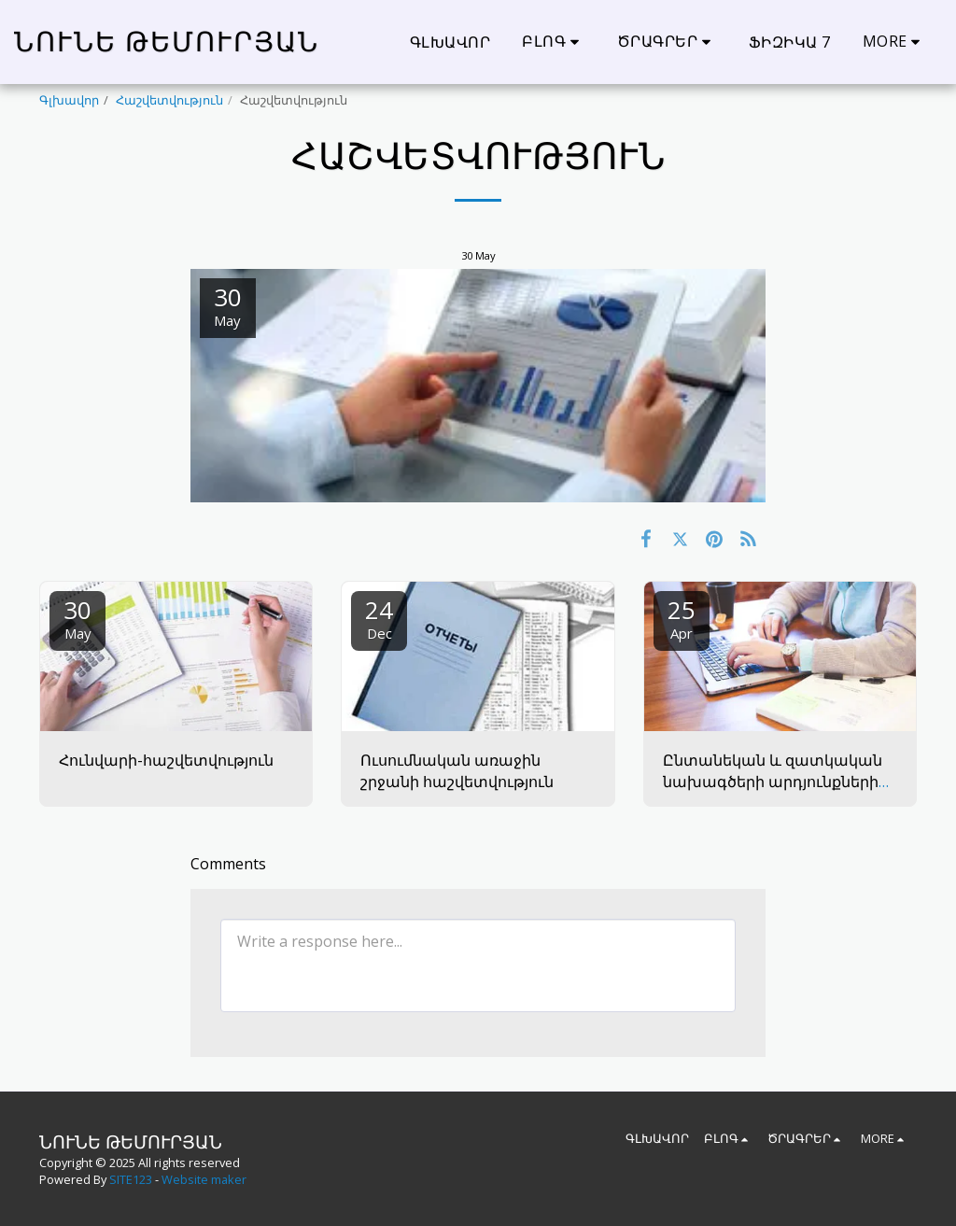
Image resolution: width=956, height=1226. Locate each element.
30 (77, 617)
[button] (553, 41)
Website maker (204, 1179)
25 (682, 617)
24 (379, 617)
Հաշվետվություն (169, 100)
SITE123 (130, 1179)
